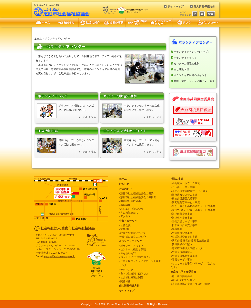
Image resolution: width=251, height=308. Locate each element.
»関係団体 (125, 281)
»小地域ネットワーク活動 (185, 183)
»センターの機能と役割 (132, 249)
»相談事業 (176, 229)
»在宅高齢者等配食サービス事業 (189, 190)
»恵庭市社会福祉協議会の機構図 (137, 197)
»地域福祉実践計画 (130, 201)
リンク (184, 22)
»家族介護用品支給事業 (184, 198)
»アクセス (125, 216)
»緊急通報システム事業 (184, 194)
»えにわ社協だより (130, 212)
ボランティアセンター (161, 22)
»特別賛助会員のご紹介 (132, 236)
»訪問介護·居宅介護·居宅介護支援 (190, 240)
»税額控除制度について (132, 232)
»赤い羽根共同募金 (181, 276)
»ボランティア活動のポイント (136, 257)
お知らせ (67, 22)
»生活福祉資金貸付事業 (184, 236)
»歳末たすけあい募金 (183, 279)
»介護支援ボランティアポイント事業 (140, 260)
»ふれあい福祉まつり (131, 208)
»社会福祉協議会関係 (131, 277)
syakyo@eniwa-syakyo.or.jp (59, 256)
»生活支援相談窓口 (181, 251)
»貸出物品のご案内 (181, 244)
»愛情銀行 (125, 229)
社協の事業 (114, 22)
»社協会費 (125, 225)
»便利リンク (126, 269)
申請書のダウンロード (207, 22)
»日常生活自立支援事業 (184, 225)
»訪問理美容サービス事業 (185, 202)
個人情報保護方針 (129, 285)
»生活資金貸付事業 (181, 232)
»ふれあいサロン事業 (183, 187)
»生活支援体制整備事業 (184, 255)
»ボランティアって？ (131, 245)
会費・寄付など (137, 22)
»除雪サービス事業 (181, 259)
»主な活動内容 (127, 253)
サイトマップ (126, 290)
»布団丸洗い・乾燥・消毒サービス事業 (193, 210)
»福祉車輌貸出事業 (181, 217)
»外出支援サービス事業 (184, 221)
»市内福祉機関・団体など (133, 273)
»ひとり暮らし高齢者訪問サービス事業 (193, 206)
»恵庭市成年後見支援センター (188, 248)
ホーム (43, 22)
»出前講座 (125, 205)
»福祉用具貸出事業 (181, 213)
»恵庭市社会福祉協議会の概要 (136, 193)
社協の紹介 (90, 22)
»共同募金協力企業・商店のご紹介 (190, 283)
